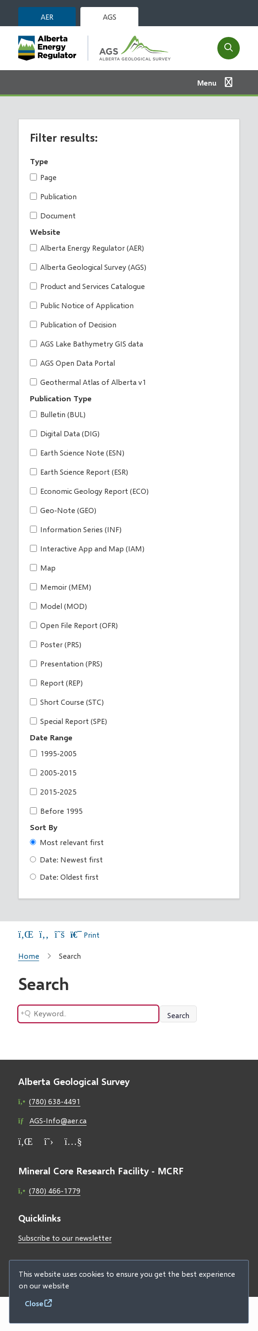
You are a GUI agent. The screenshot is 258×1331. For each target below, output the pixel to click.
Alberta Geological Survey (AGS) (88, 266)
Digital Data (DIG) (65, 433)
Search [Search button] (178, 1015)
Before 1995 (56, 810)
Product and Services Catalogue (87, 286)
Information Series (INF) (76, 529)
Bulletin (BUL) (58, 414)
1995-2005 (53, 753)
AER (47, 16)
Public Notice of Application (82, 305)
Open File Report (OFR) (74, 625)
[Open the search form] (228, 48)
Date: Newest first (66, 859)
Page (43, 177)
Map (43, 567)
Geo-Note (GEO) (63, 510)
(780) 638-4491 (54, 1101)
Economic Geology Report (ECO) (89, 490)
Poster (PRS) (55, 644)
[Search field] (88, 1013)
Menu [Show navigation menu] (206, 82)
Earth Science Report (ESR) (79, 471)
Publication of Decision (73, 324)
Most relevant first (67, 842)
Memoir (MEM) (60, 586)
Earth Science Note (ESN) (77, 452)
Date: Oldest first (64, 876)
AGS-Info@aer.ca (57, 1120)
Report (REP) (56, 682)
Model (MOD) (58, 605)
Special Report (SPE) (68, 720)
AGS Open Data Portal (72, 362)
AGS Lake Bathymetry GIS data (86, 343)
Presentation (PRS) (66, 663)
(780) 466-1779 (54, 1190)
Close (34, 1303)
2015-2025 (53, 791)
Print (84, 934)
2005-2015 (53, 772)
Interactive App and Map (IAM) (87, 548)
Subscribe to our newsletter (65, 1237)
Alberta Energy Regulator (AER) (87, 247)
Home (28, 955)
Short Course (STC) (67, 701)
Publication (53, 196)
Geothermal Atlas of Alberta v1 (88, 381)
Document (53, 215)
